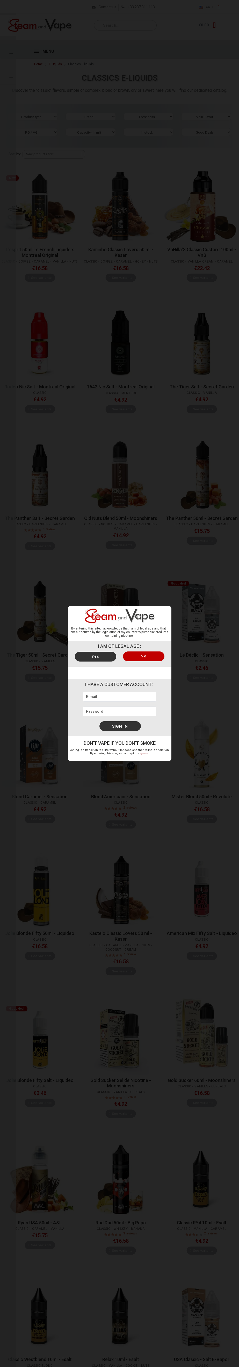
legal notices (144, 753)
